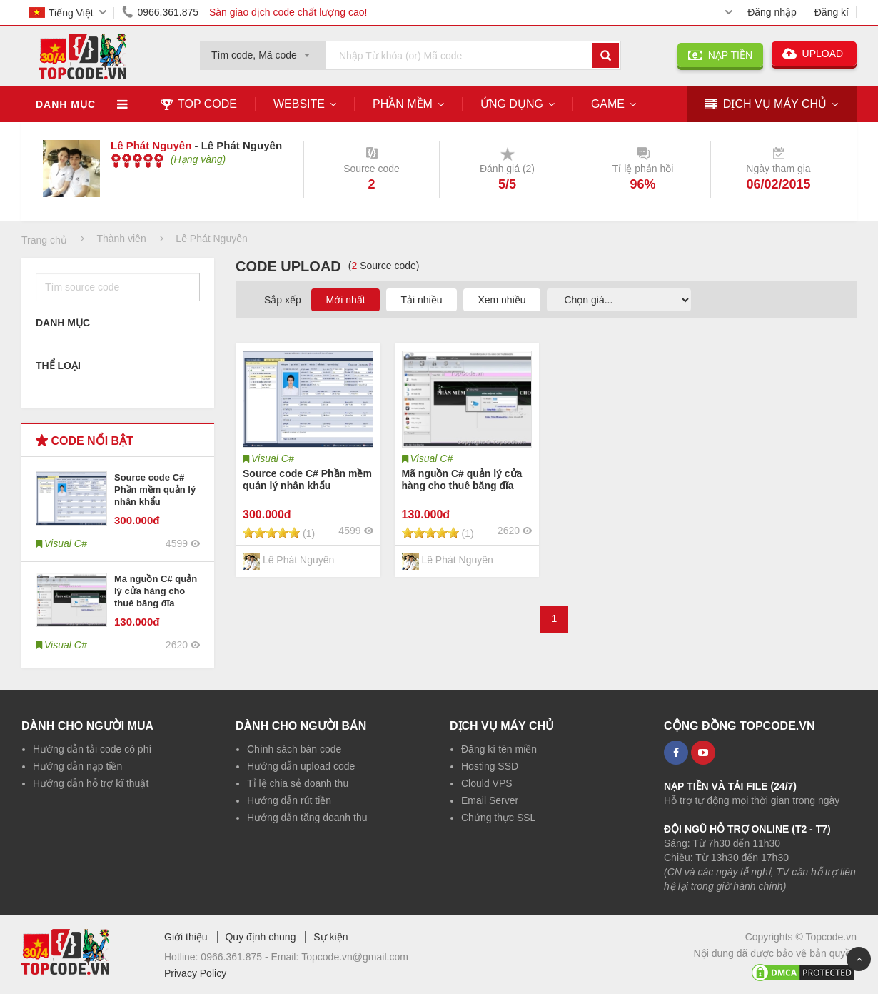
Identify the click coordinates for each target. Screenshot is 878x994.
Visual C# (272, 458)
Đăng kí (831, 12)
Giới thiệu (186, 937)
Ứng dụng (511, 104)
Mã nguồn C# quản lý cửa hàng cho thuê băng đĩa (155, 590)
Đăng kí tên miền (499, 749)
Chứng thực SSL (498, 817)
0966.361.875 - (236, 957)
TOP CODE (199, 104)
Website (299, 104)
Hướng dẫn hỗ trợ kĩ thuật (90, 783)
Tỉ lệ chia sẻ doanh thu (297, 783)
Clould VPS (487, 783)
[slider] (137, 161)
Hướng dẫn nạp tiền (77, 766)
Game (608, 104)
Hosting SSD (489, 766)
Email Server (489, 800)
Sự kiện (330, 937)
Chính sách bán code (294, 749)
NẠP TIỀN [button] (720, 55)
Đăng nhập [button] (772, 12)
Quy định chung (260, 937)
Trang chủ (44, 240)
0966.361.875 (157, 12)
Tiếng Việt (61, 13)
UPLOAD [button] (814, 53)
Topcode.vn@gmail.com (354, 957)
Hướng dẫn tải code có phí (92, 749)
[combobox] (263, 51)
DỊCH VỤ (766, 104)
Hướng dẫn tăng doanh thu (307, 817)
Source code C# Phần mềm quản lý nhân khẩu (155, 489)
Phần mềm (403, 104)
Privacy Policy (195, 973)
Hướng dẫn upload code (301, 766)
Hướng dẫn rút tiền (289, 800)
